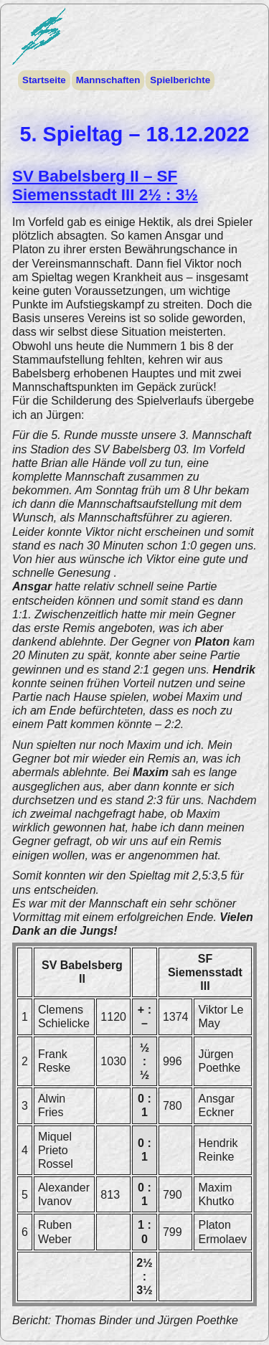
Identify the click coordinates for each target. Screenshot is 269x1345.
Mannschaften (108, 80)
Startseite (43, 80)
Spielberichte (179, 80)
